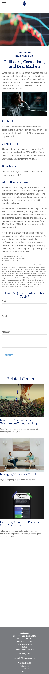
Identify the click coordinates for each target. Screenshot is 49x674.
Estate (24, 671)
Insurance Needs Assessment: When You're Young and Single (19, 422)
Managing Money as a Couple (18, 474)
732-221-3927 (27, 639)
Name (5, 301)
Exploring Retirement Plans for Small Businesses (19, 524)
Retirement (24, 666)
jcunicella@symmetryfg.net (25, 658)
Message (6, 332)
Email (4, 316)
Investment (24, 669)
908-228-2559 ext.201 (27, 636)
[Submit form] (8, 355)
